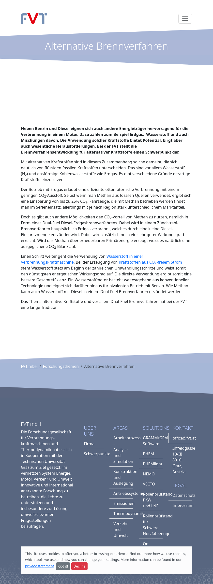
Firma (89, 443)
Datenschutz (182, 495)
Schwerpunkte (94, 453)
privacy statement (39, 566)
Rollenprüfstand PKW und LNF (153, 500)
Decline (80, 566)
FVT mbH (29, 366)
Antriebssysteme (123, 493)
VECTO (149, 484)
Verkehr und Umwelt (120, 529)
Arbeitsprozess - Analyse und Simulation (123, 449)
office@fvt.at (182, 438)
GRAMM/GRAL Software (153, 440)
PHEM (148, 453)
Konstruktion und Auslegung (123, 477)
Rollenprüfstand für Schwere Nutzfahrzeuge (153, 524)
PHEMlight (152, 464)
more (147, 553)
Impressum (182, 505)
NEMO (149, 474)
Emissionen (123, 503)
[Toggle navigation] (185, 19)
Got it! (63, 566)
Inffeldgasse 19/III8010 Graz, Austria (182, 459)
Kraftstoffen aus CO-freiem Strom (150, 262)
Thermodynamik (123, 513)
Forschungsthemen (61, 366)
